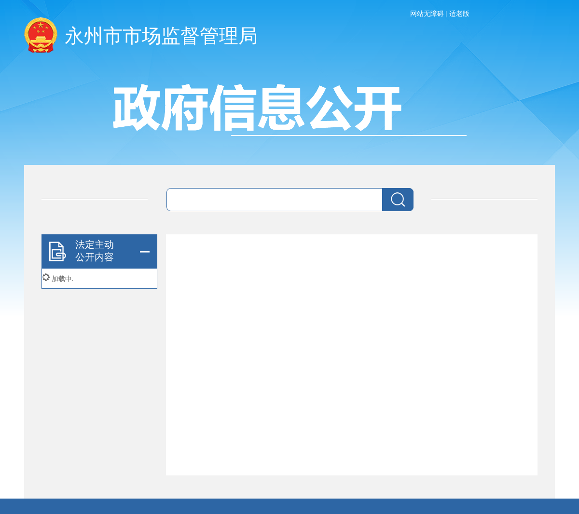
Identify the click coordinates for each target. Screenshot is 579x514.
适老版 (459, 13)
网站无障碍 (427, 13)
